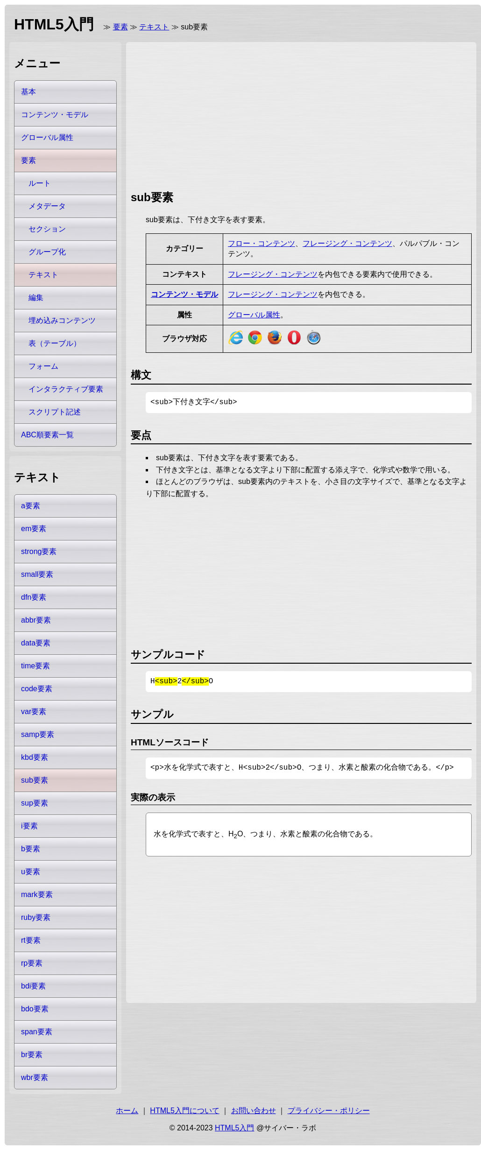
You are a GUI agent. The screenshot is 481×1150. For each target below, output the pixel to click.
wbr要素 (34, 1077)
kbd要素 (34, 757)
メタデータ (47, 206)
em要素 (33, 529)
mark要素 (37, 894)
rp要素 (31, 963)
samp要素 (37, 734)
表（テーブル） (54, 343)
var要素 (33, 711)
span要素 (36, 1032)
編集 (35, 298)
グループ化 (47, 252)
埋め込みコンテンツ (62, 320)
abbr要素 (36, 620)
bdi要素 (33, 986)
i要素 (29, 826)
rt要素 (31, 940)
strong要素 (39, 551)
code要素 (36, 689)
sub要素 (34, 780)
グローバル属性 (254, 315)
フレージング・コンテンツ (347, 243)
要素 (120, 27)
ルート (39, 183)
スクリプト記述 (54, 412)
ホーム (127, 1111)
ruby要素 (35, 917)
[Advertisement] (190, 114)
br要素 (31, 1055)
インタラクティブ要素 (65, 389)
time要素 (35, 666)
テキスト (154, 27)
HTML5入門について (184, 1111)
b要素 (30, 849)
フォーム (43, 366)
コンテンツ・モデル (184, 294)
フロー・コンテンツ (261, 243)
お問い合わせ (253, 1111)
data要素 (35, 643)
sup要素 (34, 803)
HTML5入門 (234, 1128)
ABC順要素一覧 (47, 435)
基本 (28, 92)
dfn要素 (33, 597)
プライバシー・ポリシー (329, 1111)
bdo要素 (35, 1009)
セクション (47, 229)
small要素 (37, 574)
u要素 (30, 872)
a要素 (30, 506)
